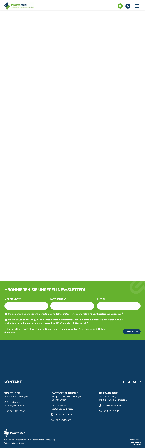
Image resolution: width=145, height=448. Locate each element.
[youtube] (134, 382)
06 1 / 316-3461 (112, 411)
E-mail (102, 299)
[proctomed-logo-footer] (14, 431)
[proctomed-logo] (19, 4)
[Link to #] (137, 6)
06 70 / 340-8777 (64, 414)
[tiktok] (129, 382)
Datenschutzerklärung (14, 443)
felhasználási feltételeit (68, 313)
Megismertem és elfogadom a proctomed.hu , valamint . (65, 313)
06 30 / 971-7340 (15, 411)
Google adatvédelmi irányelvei (61, 329)
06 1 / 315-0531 (64, 420)
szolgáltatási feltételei (94, 329)
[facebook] (124, 382)
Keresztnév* (58, 299)
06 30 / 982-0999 (112, 405)
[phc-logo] (135, 440)
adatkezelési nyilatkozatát (107, 313)
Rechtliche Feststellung (44, 439)
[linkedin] (140, 382)
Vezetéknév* (12, 299)
